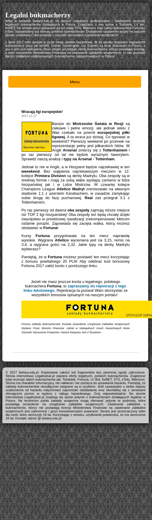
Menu (75, 82)
